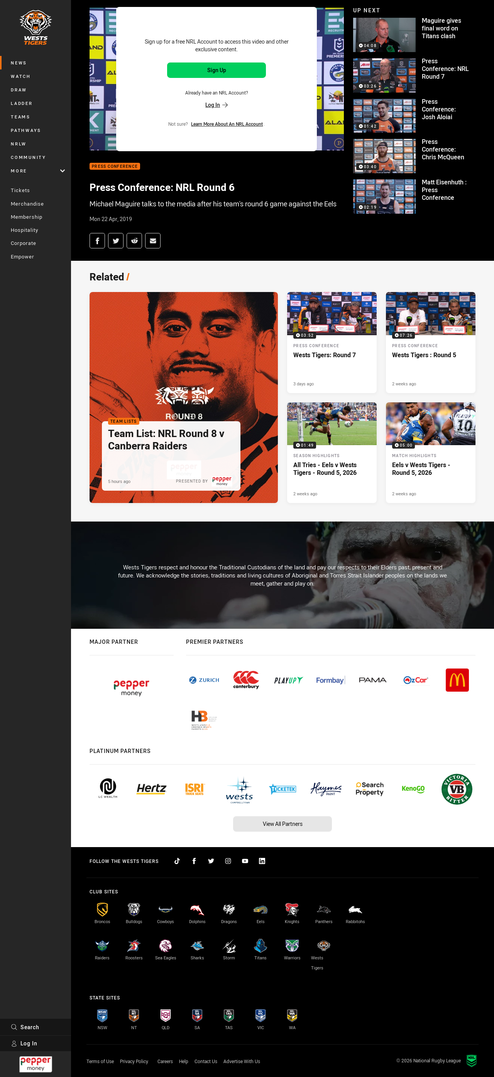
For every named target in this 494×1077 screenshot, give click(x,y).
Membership (26, 216)
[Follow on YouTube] (245, 861)
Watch (21, 76)
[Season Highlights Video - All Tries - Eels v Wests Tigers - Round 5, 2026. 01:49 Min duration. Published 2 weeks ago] (332, 452)
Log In (24, 1043)
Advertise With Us (241, 1061)
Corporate (23, 243)
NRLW (19, 144)
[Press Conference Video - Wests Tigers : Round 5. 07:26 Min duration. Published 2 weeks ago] (430, 342)
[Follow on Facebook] (194, 861)
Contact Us (206, 1061)
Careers (165, 1061)
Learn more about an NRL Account (227, 124)
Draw (19, 90)
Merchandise (27, 203)
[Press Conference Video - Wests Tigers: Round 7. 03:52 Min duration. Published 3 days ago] (332, 342)
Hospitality (24, 229)
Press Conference (115, 166)
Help (183, 1061)
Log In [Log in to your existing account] (216, 104)
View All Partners (283, 823)
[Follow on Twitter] (211, 861)
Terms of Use (100, 1061)
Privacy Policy (134, 1061)
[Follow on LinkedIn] (262, 861)
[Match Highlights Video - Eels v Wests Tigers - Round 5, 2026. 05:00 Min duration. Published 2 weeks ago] (430, 452)
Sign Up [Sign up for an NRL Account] (216, 70)
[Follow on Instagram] (228, 861)
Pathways (26, 130)
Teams (20, 117)
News (19, 63)
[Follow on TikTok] (177, 861)
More (38, 171)
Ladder (22, 103)
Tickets (20, 190)
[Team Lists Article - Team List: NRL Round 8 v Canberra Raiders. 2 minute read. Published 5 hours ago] (184, 397)
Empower (22, 256)
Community (28, 157)
